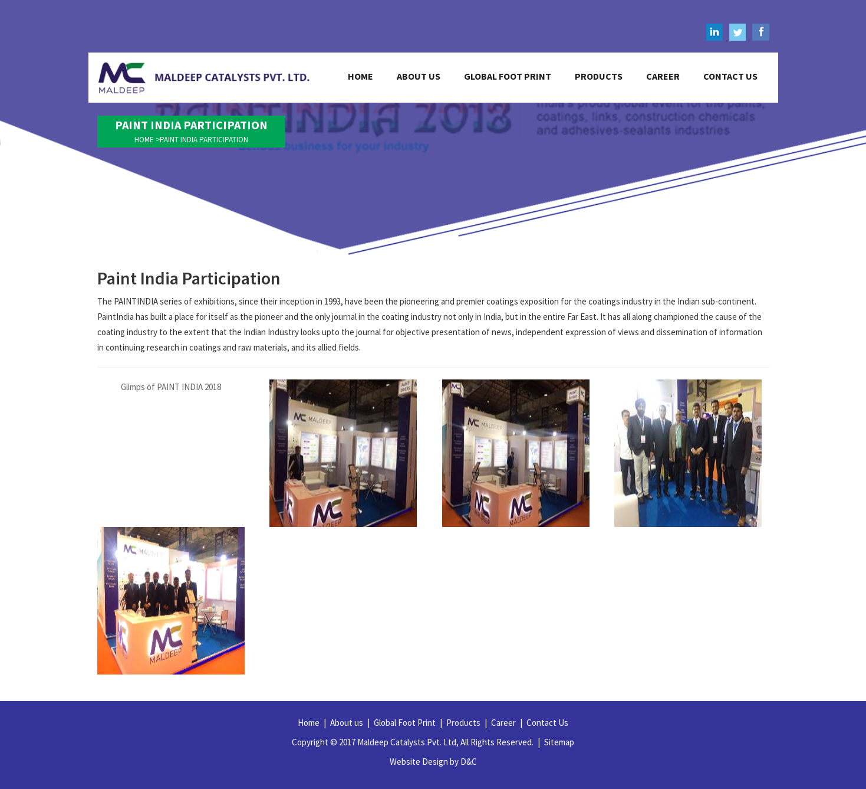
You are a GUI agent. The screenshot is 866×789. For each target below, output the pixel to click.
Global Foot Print (408, 722)
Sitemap (559, 742)
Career (506, 722)
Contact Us (547, 722)
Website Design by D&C (433, 761)
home (360, 76)
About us (350, 722)
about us (418, 76)
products (599, 76)
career (663, 76)
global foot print (507, 76)
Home (312, 722)
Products (466, 722)
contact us (730, 76)
